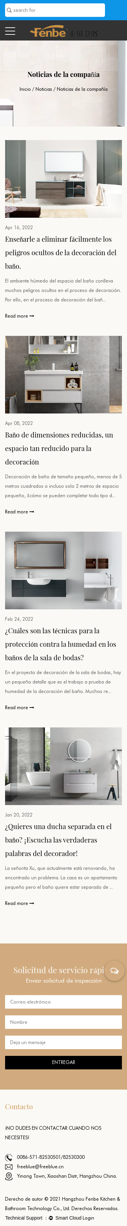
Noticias (44, 89)
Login (88, 1218)
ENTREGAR (63, 1062)
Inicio (25, 89)
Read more (19, 316)
